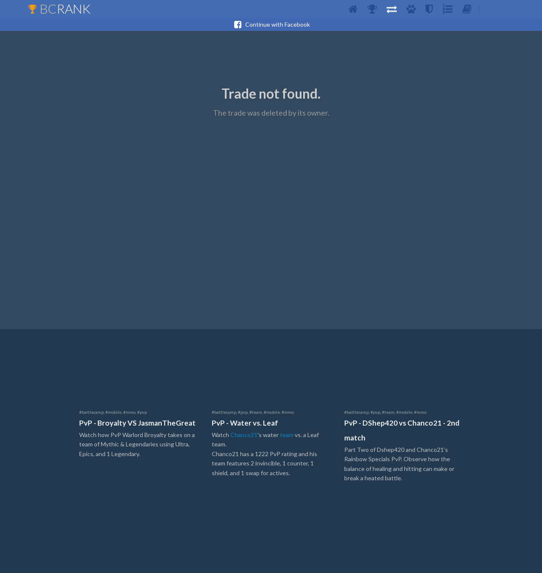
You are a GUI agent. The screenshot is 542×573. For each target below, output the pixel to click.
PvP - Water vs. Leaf (245, 422)
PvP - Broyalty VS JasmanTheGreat (137, 422)
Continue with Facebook (271, 24)
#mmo (129, 412)
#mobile (113, 412)
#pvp (142, 412)
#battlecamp (91, 412)
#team (255, 412)
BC (59, 8)
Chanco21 (243, 434)
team (286, 434)
